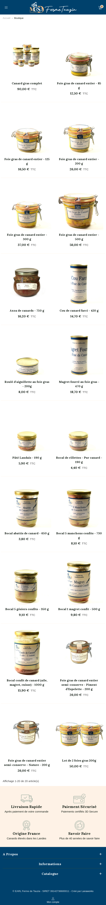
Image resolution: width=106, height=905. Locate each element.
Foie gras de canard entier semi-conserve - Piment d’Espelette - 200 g (79, 684)
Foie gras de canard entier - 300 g (27, 237)
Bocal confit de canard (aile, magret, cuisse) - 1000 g (27, 682)
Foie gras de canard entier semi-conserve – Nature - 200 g (27, 763)
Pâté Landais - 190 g (27, 457)
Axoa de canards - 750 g (27, 310)
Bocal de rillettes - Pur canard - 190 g (79, 460)
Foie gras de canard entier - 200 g (79, 161)
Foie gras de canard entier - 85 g (79, 85)
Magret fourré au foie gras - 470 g (79, 384)
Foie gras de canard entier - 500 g (79, 237)
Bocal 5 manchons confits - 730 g (79, 535)
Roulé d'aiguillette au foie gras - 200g (27, 384)
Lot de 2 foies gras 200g (79, 760)
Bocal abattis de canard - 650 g (27, 533)
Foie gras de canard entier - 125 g (27, 161)
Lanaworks (87, 891)
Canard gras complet (27, 83)
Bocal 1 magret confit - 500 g (79, 609)
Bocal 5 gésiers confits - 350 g (27, 609)
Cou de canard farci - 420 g (79, 310)
